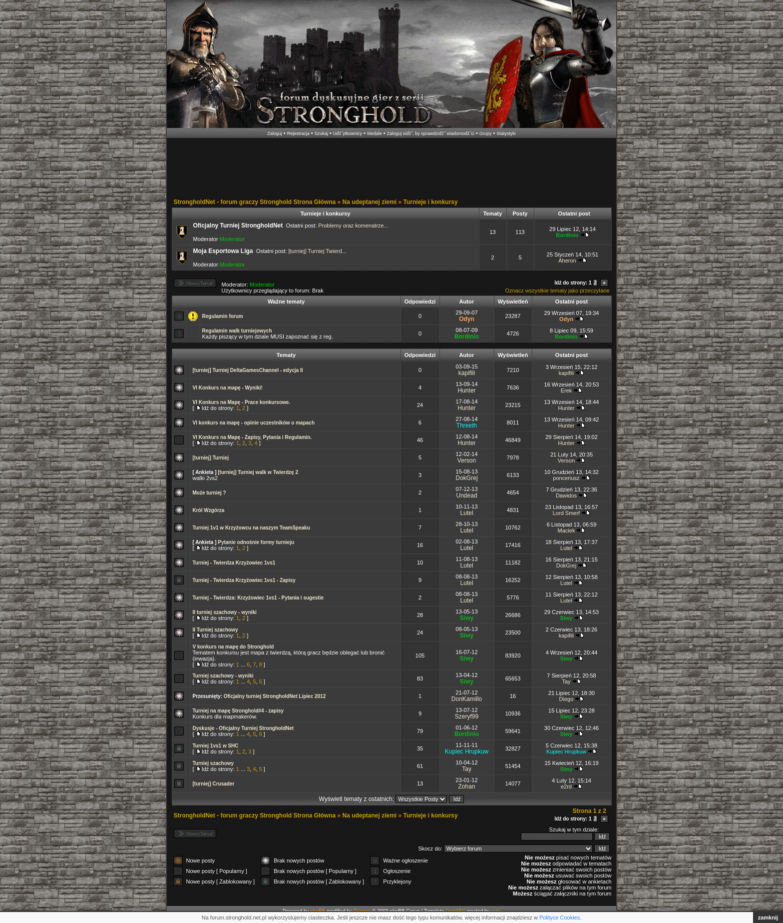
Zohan (466, 786)
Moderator (232, 239)
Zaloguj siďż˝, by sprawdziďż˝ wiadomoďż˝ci (430, 133)
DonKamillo (466, 699)
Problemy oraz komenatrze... (353, 225)
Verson (466, 460)
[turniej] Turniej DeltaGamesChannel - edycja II (248, 370)
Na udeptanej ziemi (370, 202)
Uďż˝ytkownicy (348, 133)
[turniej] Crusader (214, 783)
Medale (374, 133)
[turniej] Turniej (211, 457)
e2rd (566, 787)
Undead (466, 495)
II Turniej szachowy (215, 629)
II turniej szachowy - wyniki (225, 612)
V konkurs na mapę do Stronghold (233, 647)
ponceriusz (566, 478)
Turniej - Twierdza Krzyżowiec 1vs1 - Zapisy (244, 580)
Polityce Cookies (559, 917)
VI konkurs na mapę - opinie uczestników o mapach (254, 423)
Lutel (466, 513)
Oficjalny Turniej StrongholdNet (238, 225)
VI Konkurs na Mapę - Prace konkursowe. (242, 402)
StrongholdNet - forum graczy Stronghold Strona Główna (255, 202)
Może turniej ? (209, 493)
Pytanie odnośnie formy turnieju (256, 542)
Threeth (466, 425)
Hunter (467, 390)
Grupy (485, 133)
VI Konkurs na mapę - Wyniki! (228, 387)
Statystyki (506, 133)
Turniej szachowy (213, 763)
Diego (566, 699)
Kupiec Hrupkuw (466, 751)
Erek (566, 391)
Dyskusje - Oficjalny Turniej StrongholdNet (243, 728)
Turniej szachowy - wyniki (223, 675)
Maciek (566, 531)
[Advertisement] (391, 169)
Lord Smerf (566, 513)
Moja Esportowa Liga (223, 251)
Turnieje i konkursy (430, 202)
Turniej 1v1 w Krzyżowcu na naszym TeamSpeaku (251, 527)
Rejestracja (298, 133)
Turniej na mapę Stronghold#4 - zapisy (238, 711)
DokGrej (467, 478)
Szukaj (321, 133)
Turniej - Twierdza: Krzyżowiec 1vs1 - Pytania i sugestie (258, 597)
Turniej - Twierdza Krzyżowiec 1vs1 (234, 563)
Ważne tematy (286, 301)
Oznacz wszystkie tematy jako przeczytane (557, 291)
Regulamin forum (222, 316)
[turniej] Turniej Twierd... (317, 251)
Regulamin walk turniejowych (237, 331)
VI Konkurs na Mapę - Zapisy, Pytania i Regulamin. (252, 437)
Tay (566, 681)
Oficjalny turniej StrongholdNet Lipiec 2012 (275, 696)
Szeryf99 (466, 716)
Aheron (567, 261)
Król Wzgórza (209, 510)
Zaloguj (274, 133)
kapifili (466, 373)
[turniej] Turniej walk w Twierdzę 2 (258, 472)
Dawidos (566, 495)
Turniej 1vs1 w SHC (216, 745)
